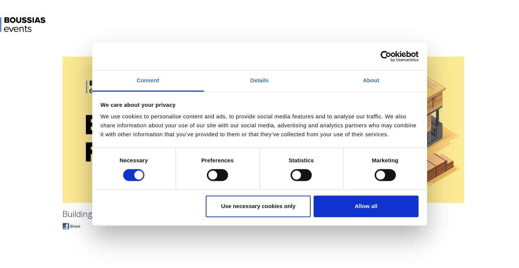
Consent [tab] (148, 80)
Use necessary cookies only (258, 206)
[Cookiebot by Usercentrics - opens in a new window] (386, 56)
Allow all (366, 206)
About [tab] (371, 80)
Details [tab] (259, 80)
